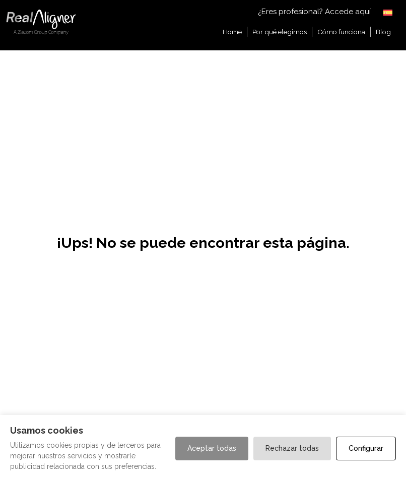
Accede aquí (348, 11)
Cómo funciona (341, 32)
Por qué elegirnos (279, 32)
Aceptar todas (211, 448)
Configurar (366, 448)
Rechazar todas (292, 448)
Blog (383, 32)
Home (232, 32)
